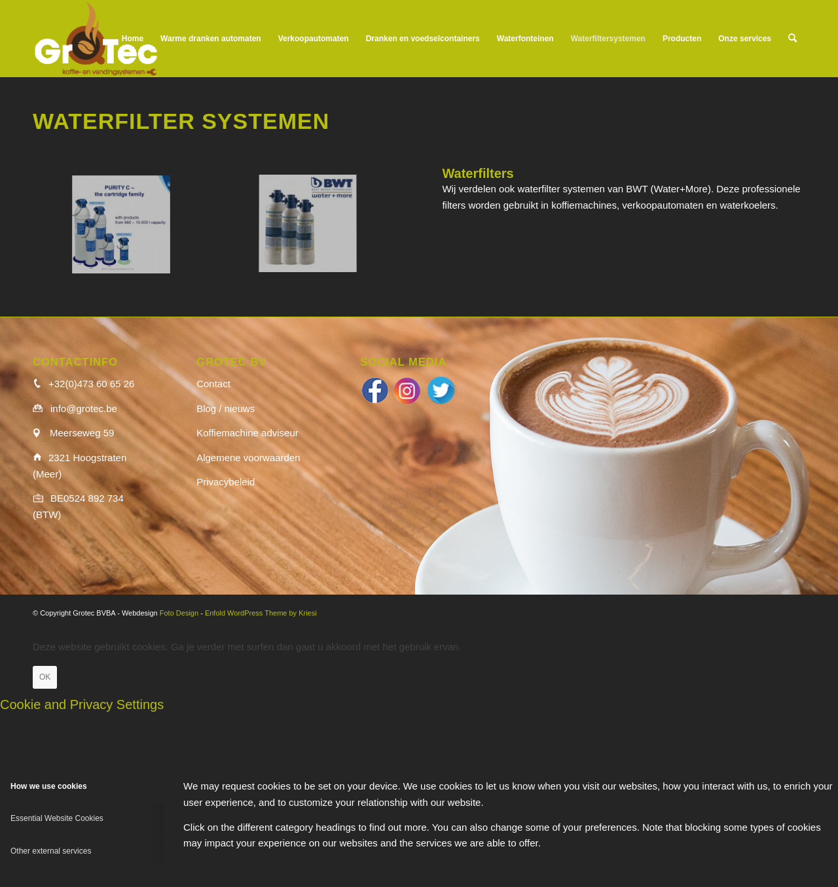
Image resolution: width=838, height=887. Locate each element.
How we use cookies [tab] (48, 786)
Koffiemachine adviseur (247, 432)
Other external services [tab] (50, 851)
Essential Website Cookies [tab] (56, 818)
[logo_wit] (96, 39)
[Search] (792, 39)
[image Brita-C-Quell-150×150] (126, 230)
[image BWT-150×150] (312, 230)
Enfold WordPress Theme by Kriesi (261, 613)
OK (44, 677)
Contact (213, 383)
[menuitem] (132, 39)
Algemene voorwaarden (248, 457)
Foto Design (179, 613)
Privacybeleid (225, 481)
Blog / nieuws (225, 408)
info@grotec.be (83, 408)
